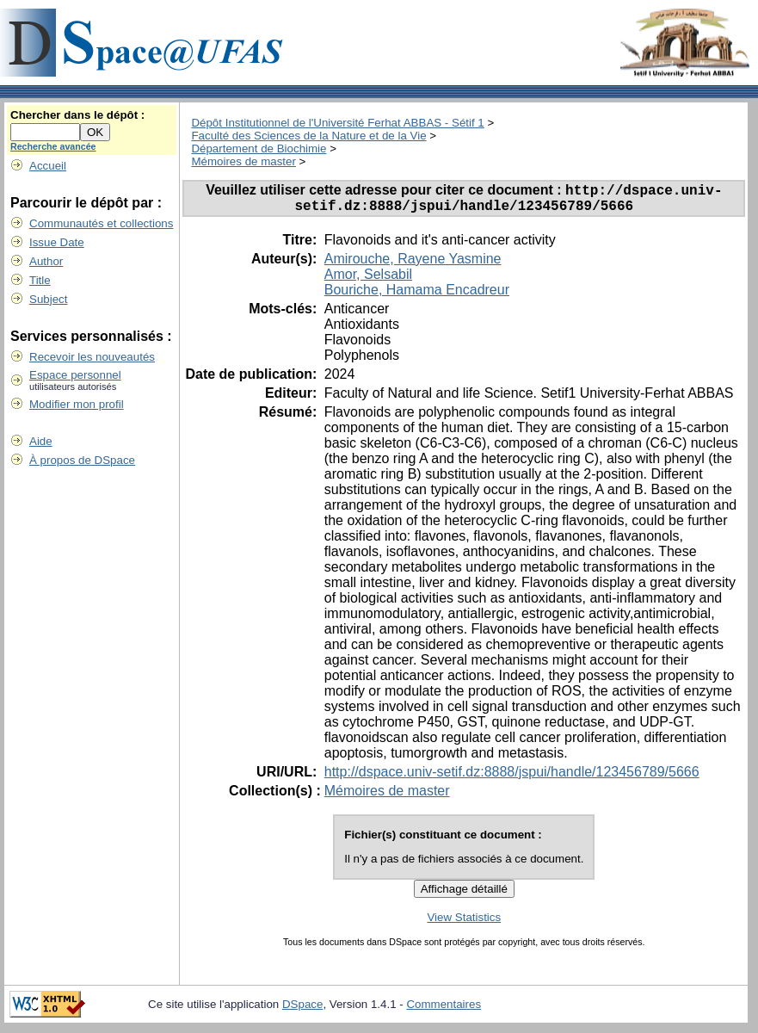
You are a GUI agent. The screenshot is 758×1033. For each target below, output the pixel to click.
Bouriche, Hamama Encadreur (416, 295)
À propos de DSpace (82, 460)
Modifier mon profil (76, 404)
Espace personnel (75, 374)
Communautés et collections (101, 223)
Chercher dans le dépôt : (77, 114)
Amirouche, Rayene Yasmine (413, 264)
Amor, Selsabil (368, 280)
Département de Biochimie (258, 148)
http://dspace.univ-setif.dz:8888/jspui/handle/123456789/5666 (511, 777)
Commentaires (443, 1010)
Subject (48, 299)
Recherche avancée (53, 146)
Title (40, 280)
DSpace (302, 1010)
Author (46, 261)
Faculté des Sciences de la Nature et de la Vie (308, 135)
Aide (40, 441)
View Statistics (464, 923)
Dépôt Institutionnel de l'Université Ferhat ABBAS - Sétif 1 (337, 122)
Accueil (47, 165)
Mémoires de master (243, 161)
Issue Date (56, 242)
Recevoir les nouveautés (92, 356)
